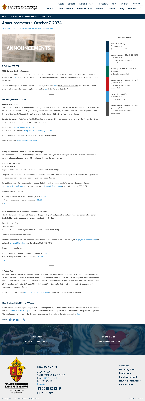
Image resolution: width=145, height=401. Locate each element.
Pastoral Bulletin (49, 29)
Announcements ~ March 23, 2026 (124, 80)
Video (6, 203)
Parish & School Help (36, 341)
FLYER (43, 196)
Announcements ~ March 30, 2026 (124, 55)
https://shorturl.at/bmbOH (24, 127)
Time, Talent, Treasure (108, 341)
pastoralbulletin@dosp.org (20, 311)
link (14, 77)
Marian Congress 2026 (120, 94)
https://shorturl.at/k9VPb (27, 140)
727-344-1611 (50, 378)
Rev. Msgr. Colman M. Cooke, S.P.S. (124, 68)
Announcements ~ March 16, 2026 (124, 105)
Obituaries (116, 49)
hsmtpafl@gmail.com (53, 186)
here (55, 85)
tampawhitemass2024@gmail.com (38, 130)
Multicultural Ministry (119, 99)
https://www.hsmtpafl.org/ (12, 186)
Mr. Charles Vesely (118, 43)
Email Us (41, 384)
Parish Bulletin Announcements (32, 29)
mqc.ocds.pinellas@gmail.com (36, 292)
